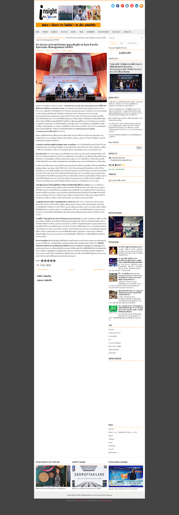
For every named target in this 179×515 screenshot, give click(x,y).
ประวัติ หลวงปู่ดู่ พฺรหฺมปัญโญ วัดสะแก (130, 247)
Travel (81, 32)
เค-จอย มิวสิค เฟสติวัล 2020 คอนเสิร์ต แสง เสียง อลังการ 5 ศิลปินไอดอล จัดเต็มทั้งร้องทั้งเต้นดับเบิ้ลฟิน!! (130, 260)
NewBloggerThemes (106, 500)
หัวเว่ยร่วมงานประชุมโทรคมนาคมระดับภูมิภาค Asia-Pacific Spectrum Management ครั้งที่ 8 (67, 46)
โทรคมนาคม (60, 38)
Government (91, 32)
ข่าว (110, 340)
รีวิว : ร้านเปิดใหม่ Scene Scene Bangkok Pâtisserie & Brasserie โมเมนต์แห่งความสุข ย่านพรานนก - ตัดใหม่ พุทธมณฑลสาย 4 (130, 276)
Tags (121, 43)
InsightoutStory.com (88, 495)
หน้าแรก (71, 269)
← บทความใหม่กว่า (42, 269)
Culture (111, 439)
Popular (113, 43)
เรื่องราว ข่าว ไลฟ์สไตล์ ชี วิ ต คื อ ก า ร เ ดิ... (123, 432)
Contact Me (127, 32)
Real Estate (117, 31)
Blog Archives (132, 43)
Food (110, 442)
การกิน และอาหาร (114, 333)
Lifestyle (112, 446)
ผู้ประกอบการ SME (115, 346)
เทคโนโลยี (112, 353)
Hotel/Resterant (103, 32)
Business (55, 31)
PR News (45, 32)
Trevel (111, 449)
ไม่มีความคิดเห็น (67, 51)
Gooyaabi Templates (81, 500)
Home (37, 32)
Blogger (109, 495)
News (111, 436)
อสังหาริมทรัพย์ (114, 350)
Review (74, 31)
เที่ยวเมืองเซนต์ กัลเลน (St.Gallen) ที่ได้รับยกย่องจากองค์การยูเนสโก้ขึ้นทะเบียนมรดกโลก (130, 293)
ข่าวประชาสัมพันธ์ (49, 38)
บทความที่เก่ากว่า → (100, 269)
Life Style (65, 31)
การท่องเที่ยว (113, 336)
